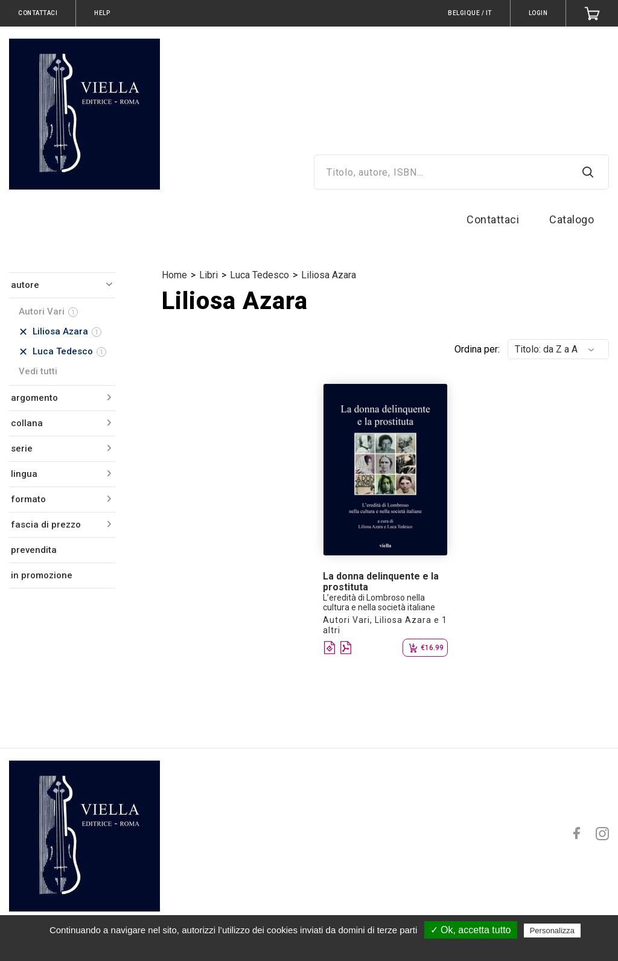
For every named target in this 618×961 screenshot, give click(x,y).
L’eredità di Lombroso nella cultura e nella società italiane (379, 602)
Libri (208, 275)
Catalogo (571, 219)
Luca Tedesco (259, 275)
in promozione (41, 575)
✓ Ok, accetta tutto (470, 930)
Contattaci (493, 219)
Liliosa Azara (328, 275)
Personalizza (552, 930)
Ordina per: (477, 349)
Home (174, 275)
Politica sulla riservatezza (314, 947)
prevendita (34, 549)
